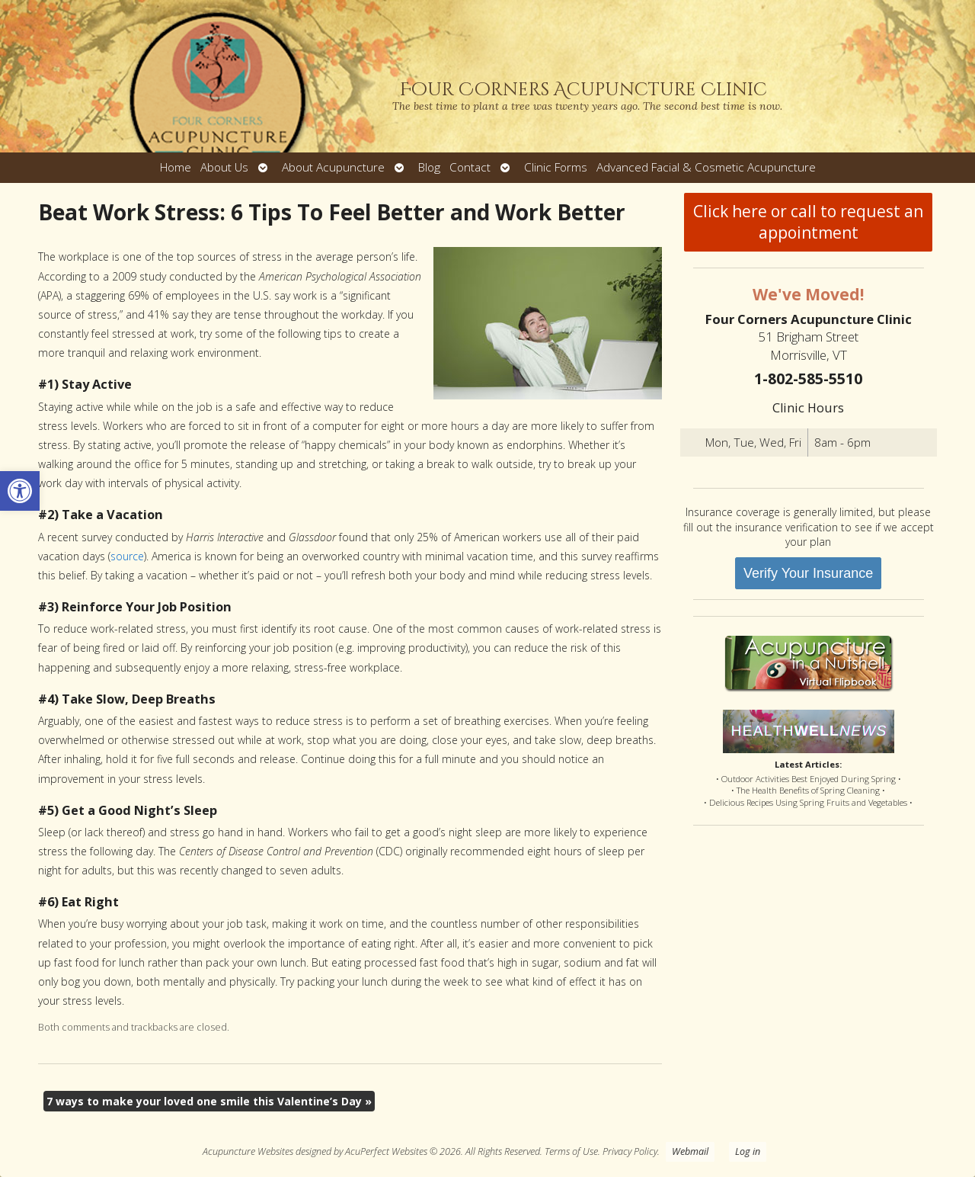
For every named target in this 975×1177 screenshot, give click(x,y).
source (127, 556)
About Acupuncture (333, 167)
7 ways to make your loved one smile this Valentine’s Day (209, 1101)
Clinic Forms (555, 167)
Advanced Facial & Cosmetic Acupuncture (706, 167)
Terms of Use (571, 1151)
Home (175, 167)
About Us (224, 167)
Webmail (690, 1151)
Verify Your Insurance (808, 573)
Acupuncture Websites (248, 1151)
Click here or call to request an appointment (808, 221)
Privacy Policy (630, 1151)
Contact (470, 167)
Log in (747, 1151)
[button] (20, 491)
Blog (429, 167)
